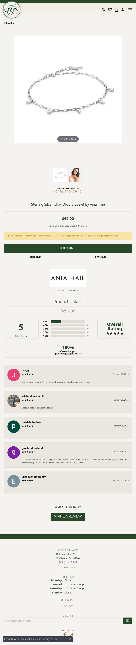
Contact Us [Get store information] (68, 567)
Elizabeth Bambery (34, 477)
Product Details (68, 302)
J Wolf (25, 370)
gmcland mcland (32, 448)
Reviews (68, 311)
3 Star (46, 328)
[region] (68, 100)
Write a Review (68, 516)
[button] (104, 9)
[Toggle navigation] (130, 10)
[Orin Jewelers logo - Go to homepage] (12, 10)
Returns (100, 257)
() (88, 321)
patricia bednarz (32, 422)
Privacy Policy (49, 639)
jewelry (10, 23)
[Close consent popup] (70, 639)
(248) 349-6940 (68, 191)
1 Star (46, 335)
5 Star (46, 321)
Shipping (35, 257)
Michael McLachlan (34, 396)
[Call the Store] (68, 562)
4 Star (46, 325)
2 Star (46, 332)
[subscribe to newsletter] (127, 621)
